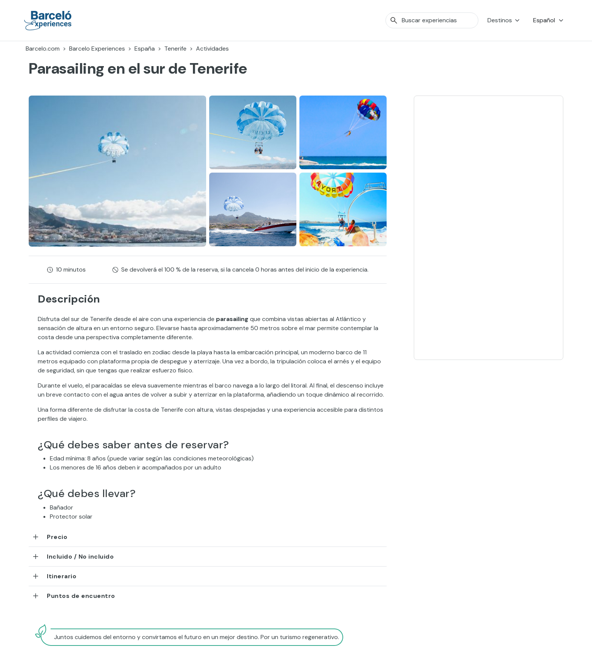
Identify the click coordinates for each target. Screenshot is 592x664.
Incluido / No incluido (80, 557)
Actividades (212, 49)
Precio (57, 537)
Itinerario (61, 576)
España (144, 49)
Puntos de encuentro (81, 596)
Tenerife (175, 49)
